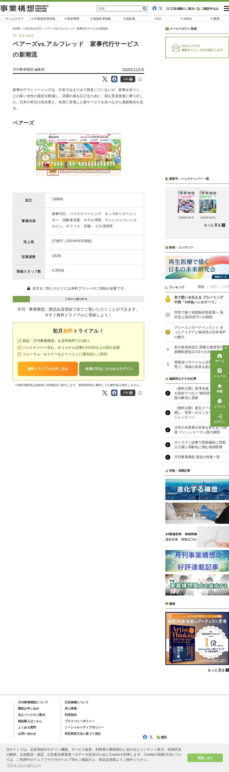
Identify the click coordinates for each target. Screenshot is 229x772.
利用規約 (71, 714)
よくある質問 (27, 727)
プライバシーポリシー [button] (24, 765)
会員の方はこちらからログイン (109, 369)
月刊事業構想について (33, 702)
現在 (201, 286)
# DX (158, 18)
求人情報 (71, 708)
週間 (213, 286)
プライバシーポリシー (80, 721)
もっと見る (212, 225)
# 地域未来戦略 (100, 18)
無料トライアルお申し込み (48, 369)
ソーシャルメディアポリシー (84, 727)
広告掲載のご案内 (180, 8)
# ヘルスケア (15, 18)
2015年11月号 (133, 69)
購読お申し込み (28, 708)
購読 (162, 737)
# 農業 (215, 18)
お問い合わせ (27, 733)
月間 (225, 286)
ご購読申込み (208, 8)
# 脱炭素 (129, 18)
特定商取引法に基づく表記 (83, 733)
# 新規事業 (72, 18)
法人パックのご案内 (31, 714)
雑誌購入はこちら (30, 721)
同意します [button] (205, 757)
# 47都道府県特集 (43, 18)
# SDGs (186, 18)
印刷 (128, 79)
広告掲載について (77, 702)
